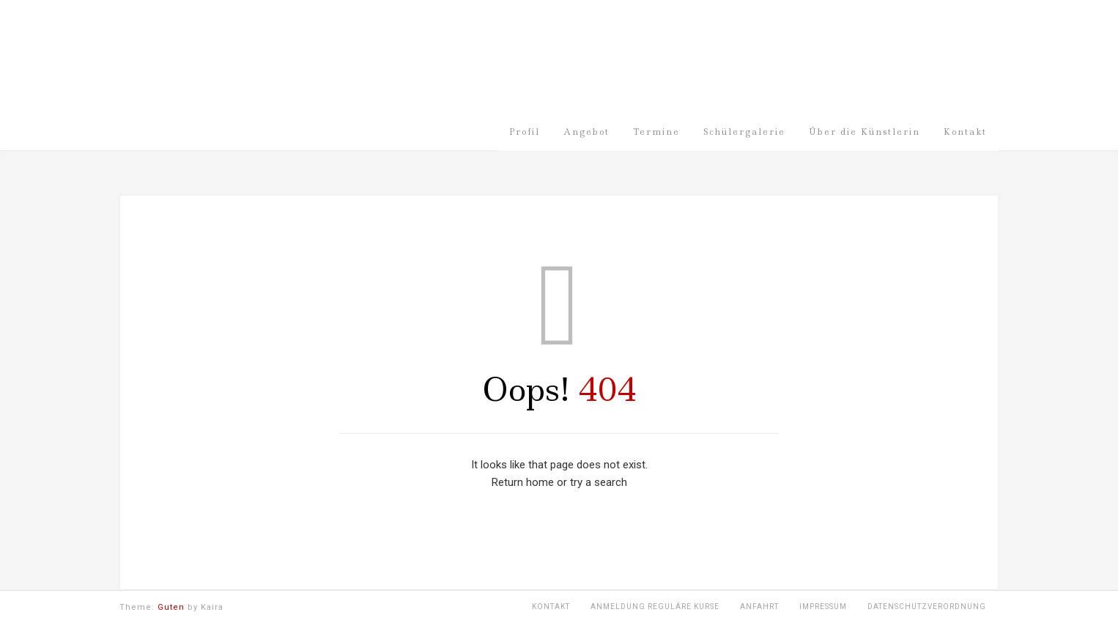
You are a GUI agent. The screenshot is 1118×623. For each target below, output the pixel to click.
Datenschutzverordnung (926, 606)
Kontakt (551, 606)
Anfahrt (759, 606)
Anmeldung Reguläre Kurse (655, 606)
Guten (171, 607)
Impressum (823, 606)
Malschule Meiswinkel (353, 68)
